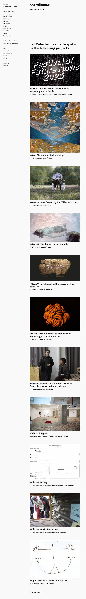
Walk (5, 33)
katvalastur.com (37, 9)
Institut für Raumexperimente (10, 5)
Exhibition (7, 19)
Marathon (6, 24)
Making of (6, 21)
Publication (7, 28)
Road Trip (6, 31)
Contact (6, 51)
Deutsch (6, 63)
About (5, 48)
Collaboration (8, 14)
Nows (5, 26)
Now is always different (11, 43)
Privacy (5, 56)
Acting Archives (8, 11)
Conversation (8, 16)
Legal (5, 58)
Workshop (6, 36)
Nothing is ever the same (12, 41)
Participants (7, 53)
